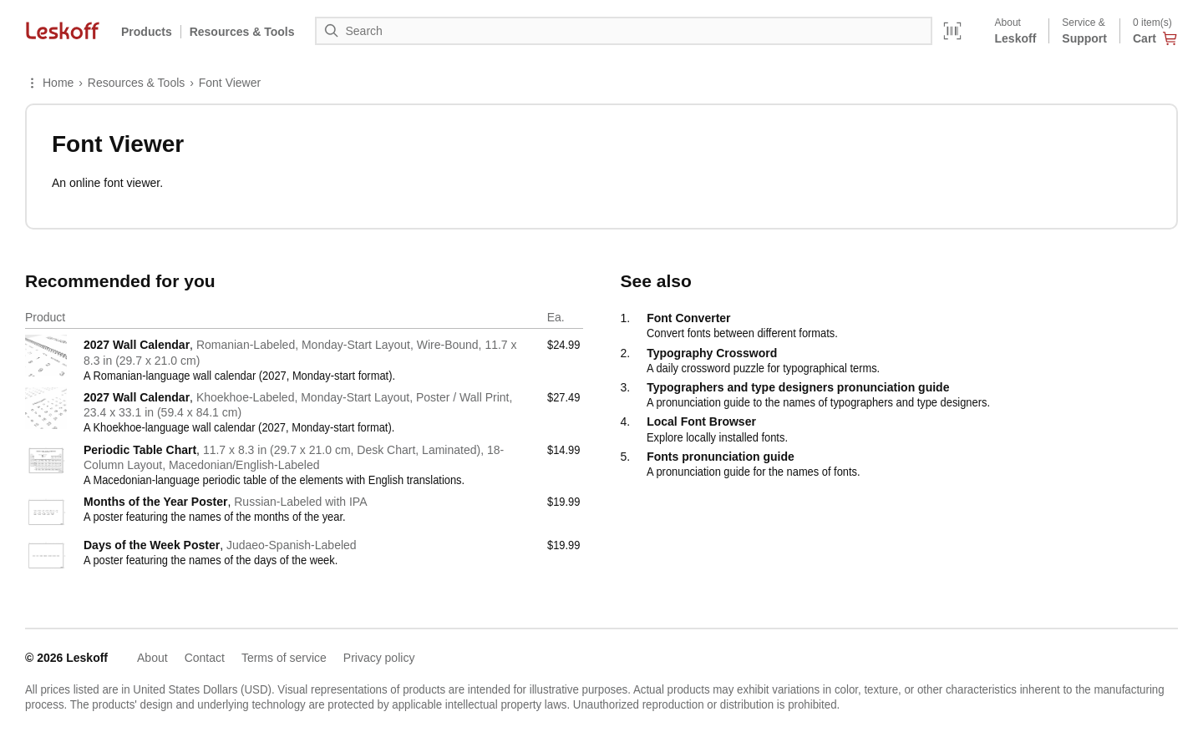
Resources (242, 31)
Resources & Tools (136, 82)
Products (146, 31)
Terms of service (284, 657)
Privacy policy (379, 657)
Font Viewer (230, 82)
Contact (205, 657)
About (152, 657)
